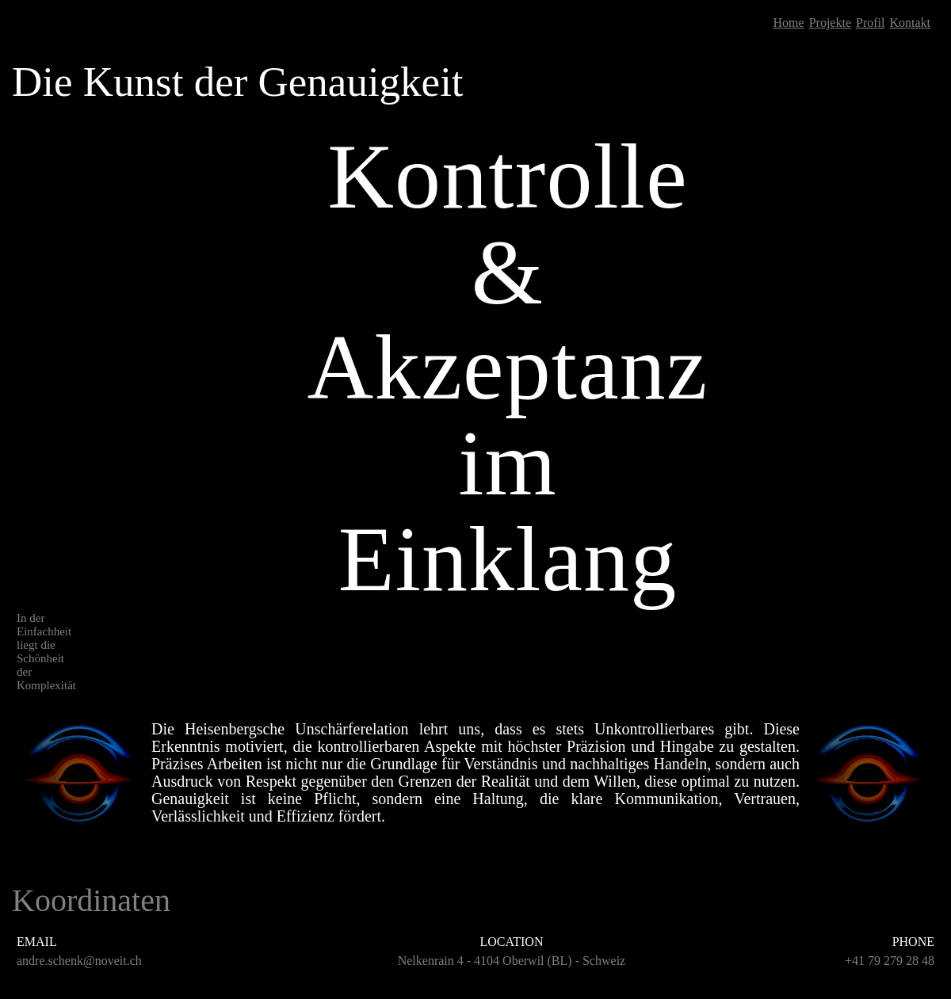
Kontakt (909, 22)
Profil (870, 22)
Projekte (830, 22)
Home (788, 22)
